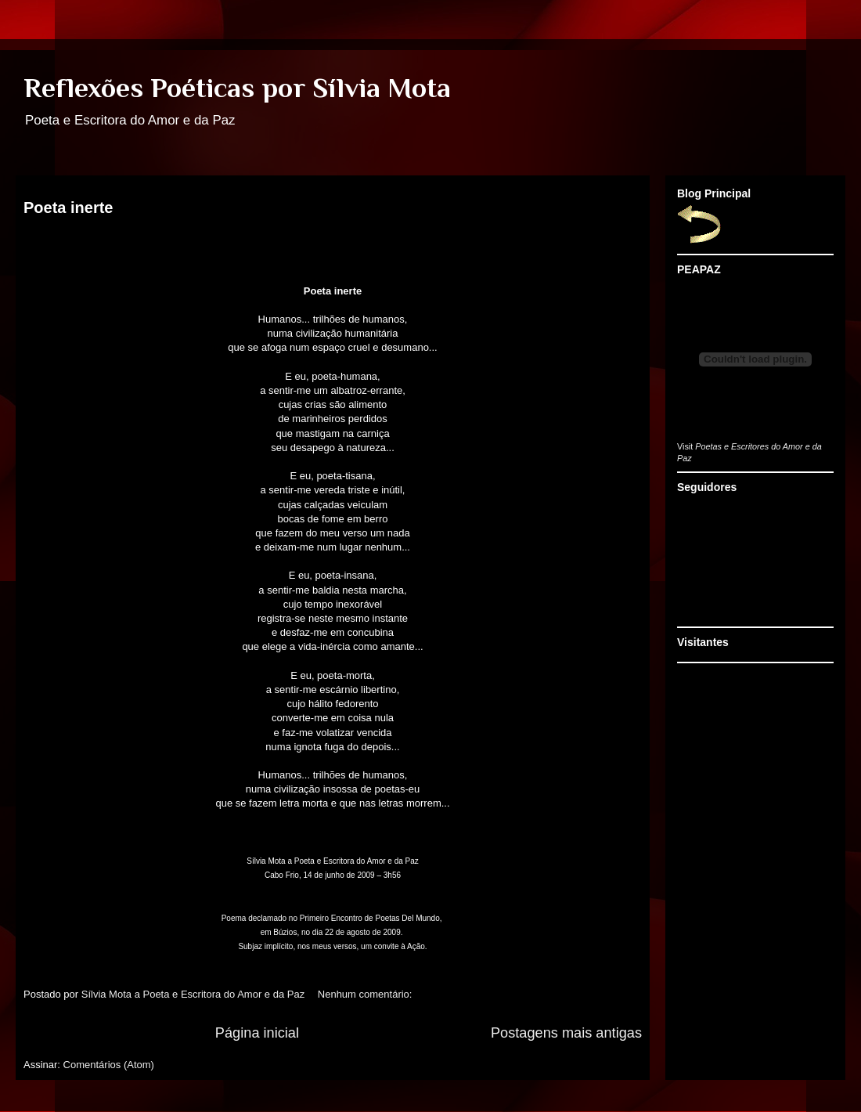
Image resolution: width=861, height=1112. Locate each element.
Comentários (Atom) (108, 1064)
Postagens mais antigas (566, 1033)
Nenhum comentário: (366, 994)
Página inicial (257, 1033)
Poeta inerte (68, 207)
